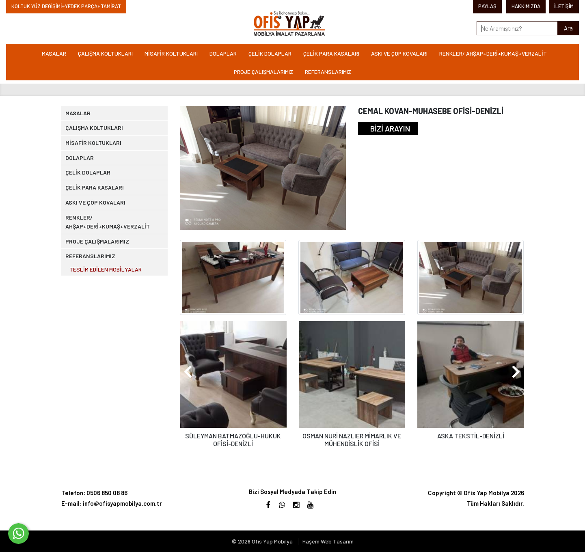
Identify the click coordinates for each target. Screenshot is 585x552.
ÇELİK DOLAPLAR (269, 53)
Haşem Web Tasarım (328, 541)
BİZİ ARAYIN (390, 128)
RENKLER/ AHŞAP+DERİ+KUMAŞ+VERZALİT (493, 53)
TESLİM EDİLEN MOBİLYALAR (111, 338)
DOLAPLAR (223, 53)
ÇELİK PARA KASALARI (331, 53)
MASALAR (54, 53)
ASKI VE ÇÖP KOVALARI (399, 53)
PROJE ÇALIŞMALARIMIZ (263, 71)
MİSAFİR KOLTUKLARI (171, 53)
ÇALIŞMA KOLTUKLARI (105, 53)
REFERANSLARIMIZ (328, 71)
